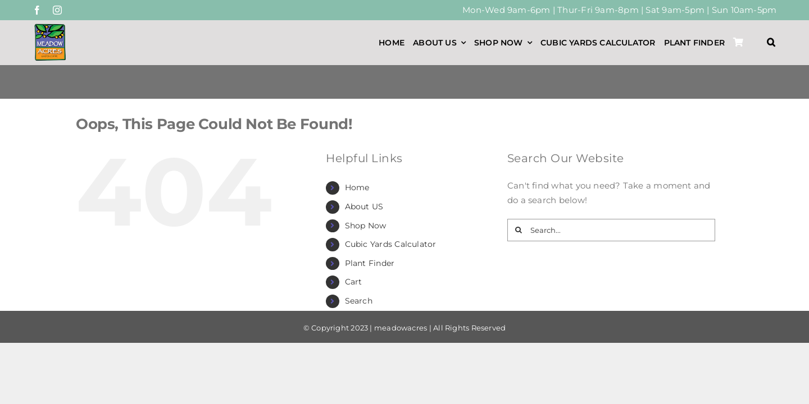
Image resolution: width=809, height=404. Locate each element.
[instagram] (57, 10)
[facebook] (37, 10)
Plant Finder (370, 263)
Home (357, 187)
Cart (353, 282)
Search (358, 301)
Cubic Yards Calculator (391, 244)
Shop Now (366, 226)
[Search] (518, 230)
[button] (771, 42)
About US (364, 206)
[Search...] (611, 230)
